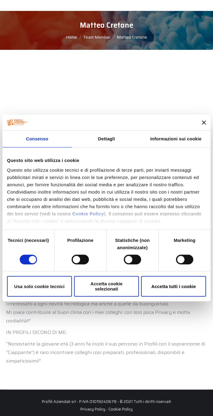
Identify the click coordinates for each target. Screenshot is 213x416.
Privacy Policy (92, 409)
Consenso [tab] (37, 138)
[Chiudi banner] (204, 122)
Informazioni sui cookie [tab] (175, 138)
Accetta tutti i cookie (173, 286)
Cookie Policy (88, 213)
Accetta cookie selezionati (106, 286)
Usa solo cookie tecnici (39, 286)
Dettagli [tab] (106, 138)
